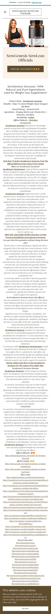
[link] (25, 11)
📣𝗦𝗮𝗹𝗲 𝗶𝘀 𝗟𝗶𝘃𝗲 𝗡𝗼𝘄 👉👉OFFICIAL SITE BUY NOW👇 (25, 591)
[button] (6, 12)
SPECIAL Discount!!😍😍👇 (25, 69)
